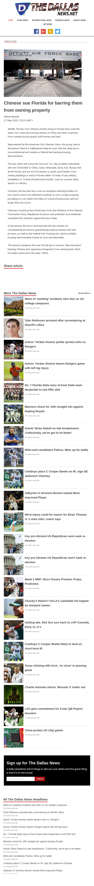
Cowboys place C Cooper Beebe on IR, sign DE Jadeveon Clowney (37, 863)
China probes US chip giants (44, 730)
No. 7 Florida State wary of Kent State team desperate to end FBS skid (39, 834)
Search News (79, 20)
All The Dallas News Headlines (25, 799)
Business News (62, 20)
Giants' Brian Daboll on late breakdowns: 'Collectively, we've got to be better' (42, 848)
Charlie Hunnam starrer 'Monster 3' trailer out (55, 687)
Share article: (13, 266)
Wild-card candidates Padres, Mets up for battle (56, 449)
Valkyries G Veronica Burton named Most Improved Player (33, 870)
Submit (40, 779)
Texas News (22, 20)
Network (47, 24)
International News (42, 20)
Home (10, 20)
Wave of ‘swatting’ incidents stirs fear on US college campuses (35, 805)
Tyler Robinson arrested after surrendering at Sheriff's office (33, 812)
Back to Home (10, 41)
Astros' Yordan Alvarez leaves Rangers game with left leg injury (35, 827)
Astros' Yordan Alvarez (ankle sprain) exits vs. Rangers (31, 819)
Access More (84, 293)
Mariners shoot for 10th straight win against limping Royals (33, 841)
